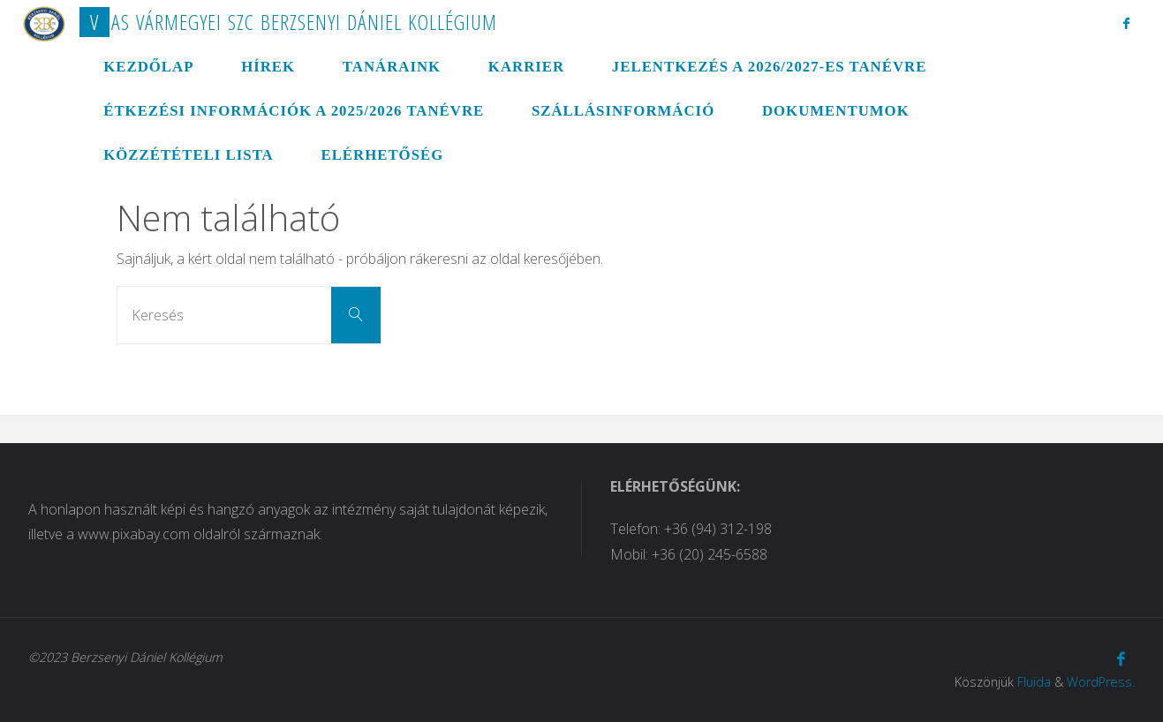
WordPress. (1101, 681)
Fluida (1034, 681)
